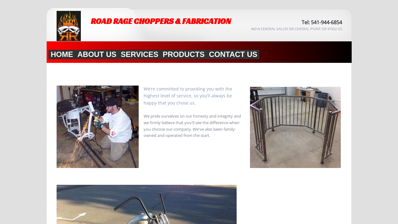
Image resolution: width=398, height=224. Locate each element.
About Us (96, 54)
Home (62, 54)
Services (139, 54)
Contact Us (233, 54)
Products (184, 54)
